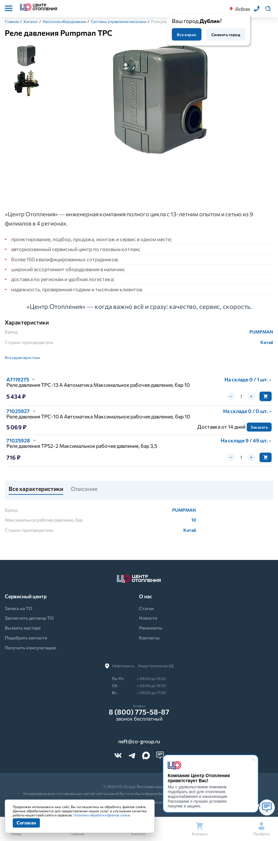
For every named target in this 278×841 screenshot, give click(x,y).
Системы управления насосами (118, 21)
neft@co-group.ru (139, 741)
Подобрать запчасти (26, 637)
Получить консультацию (30, 647)
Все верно (186, 34)
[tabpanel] (161, 103)
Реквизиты (150, 628)
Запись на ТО (18, 608)
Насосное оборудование (64, 21)
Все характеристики (22, 357)
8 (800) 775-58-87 (139, 712)
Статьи (146, 608)
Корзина (199, 829)
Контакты (149, 637)
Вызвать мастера (22, 628)
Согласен (26, 822)
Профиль (261, 829)
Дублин (242, 8)
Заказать (259, 427)
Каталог (31, 21)
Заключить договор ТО (29, 618)
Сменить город (225, 34)
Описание (84, 489)
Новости (148, 618)
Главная (12, 21)
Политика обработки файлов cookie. (102, 815)
